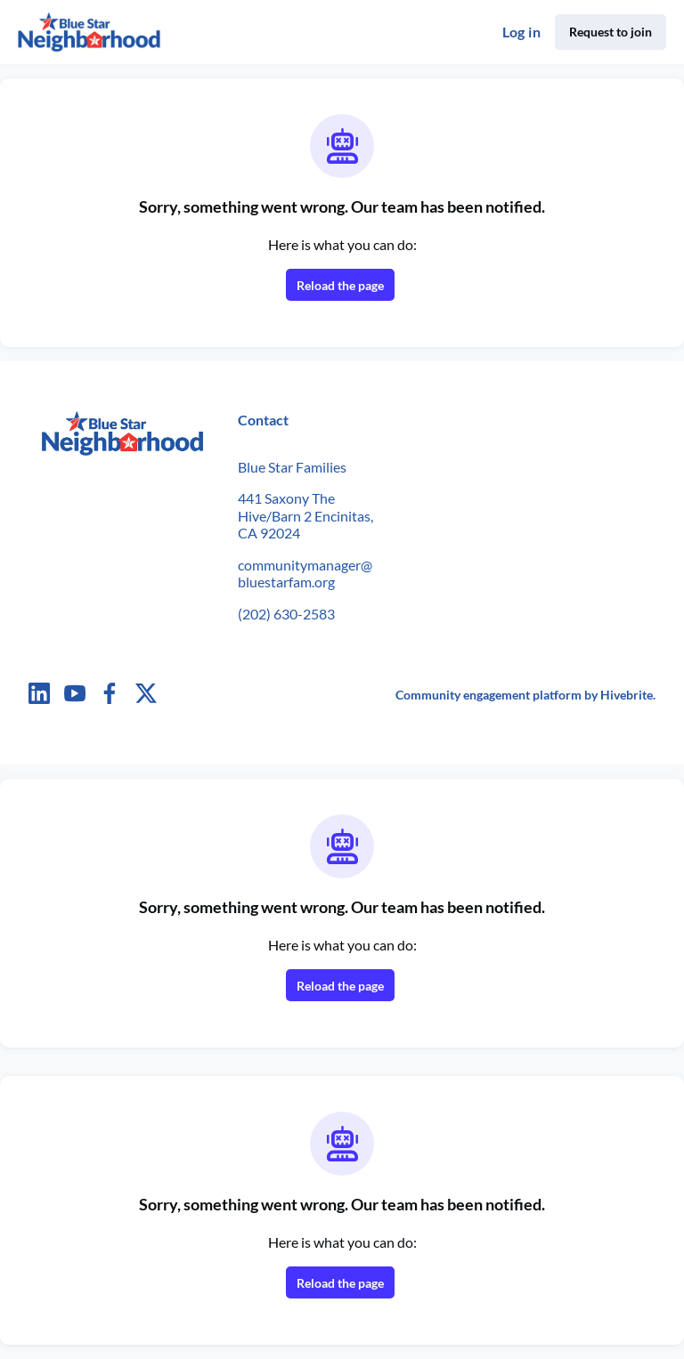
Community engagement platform (488, 694)
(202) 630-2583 (286, 613)
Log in (521, 31)
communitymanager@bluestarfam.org (305, 573)
